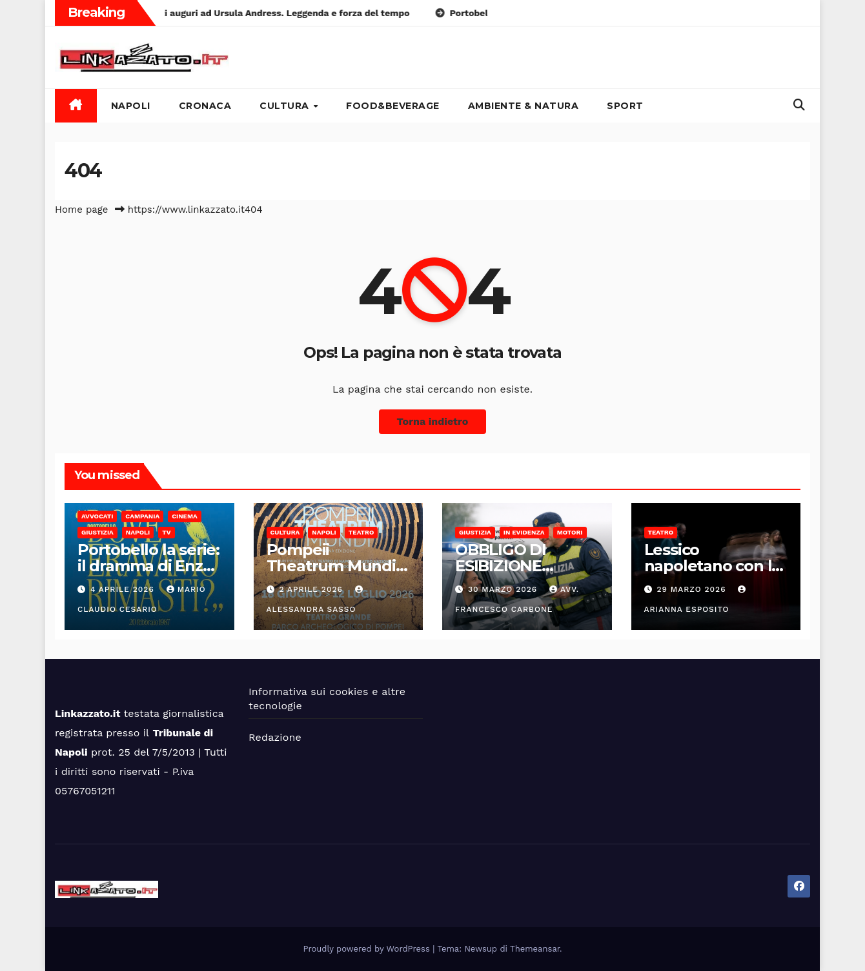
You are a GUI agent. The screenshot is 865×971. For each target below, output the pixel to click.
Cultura (286, 106)
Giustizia (97, 532)
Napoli (130, 106)
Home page (81, 209)
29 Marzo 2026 (692, 589)
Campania (142, 516)
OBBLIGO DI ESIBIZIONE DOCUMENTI (503, 565)
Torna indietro (433, 421)
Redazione (275, 737)
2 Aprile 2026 (312, 589)
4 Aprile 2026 (124, 589)
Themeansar (535, 949)
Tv (166, 532)
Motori (570, 532)
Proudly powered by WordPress (368, 949)
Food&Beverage (393, 106)
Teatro (361, 532)
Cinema (185, 516)
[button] (799, 105)
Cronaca (205, 106)
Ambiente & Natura (523, 106)
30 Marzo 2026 (504, 589)
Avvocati (97, 516)
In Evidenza (524, 532)
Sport (625, 106)
